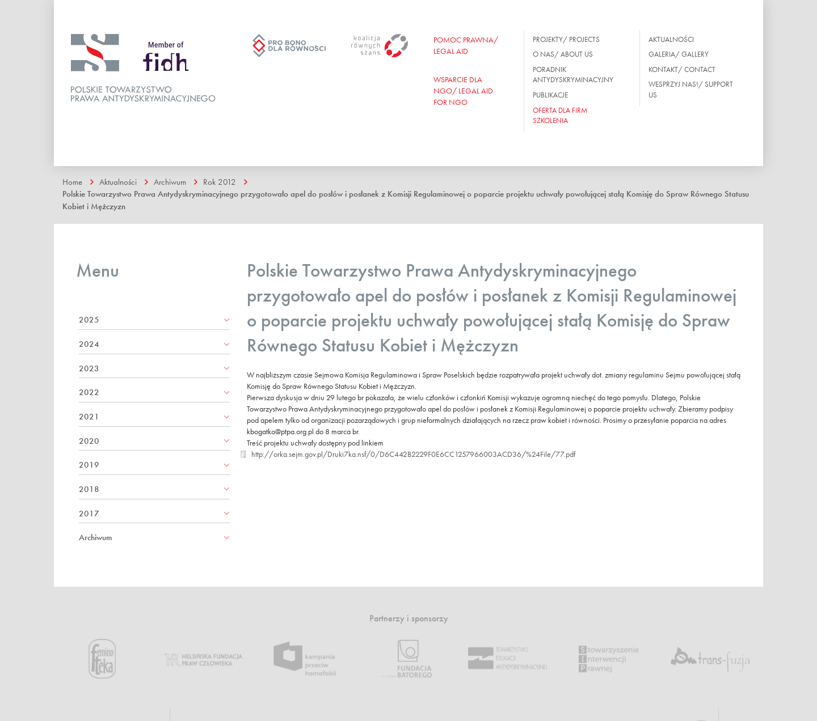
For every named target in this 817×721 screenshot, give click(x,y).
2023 (89, 368)
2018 (89, 489)
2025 (89, 319)
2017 (89, 513)
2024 (89, 344)
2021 (89, 416)
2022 (89, 392)
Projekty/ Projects (566, 39)
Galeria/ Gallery (678, 54)
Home (72, 182)
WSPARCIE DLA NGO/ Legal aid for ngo (463, 90)
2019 (89, 464)
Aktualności (671, 39)
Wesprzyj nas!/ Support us (690, 89)
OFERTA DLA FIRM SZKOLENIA (560, 115)
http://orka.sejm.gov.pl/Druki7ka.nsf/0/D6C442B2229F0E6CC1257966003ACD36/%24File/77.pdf (413, 454)
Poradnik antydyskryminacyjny (573, 75)
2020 (89, 441)
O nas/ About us (563, 54)
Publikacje (550, 95)
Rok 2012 (219, 182)
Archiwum (170, 182)
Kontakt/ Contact (681, 69)
